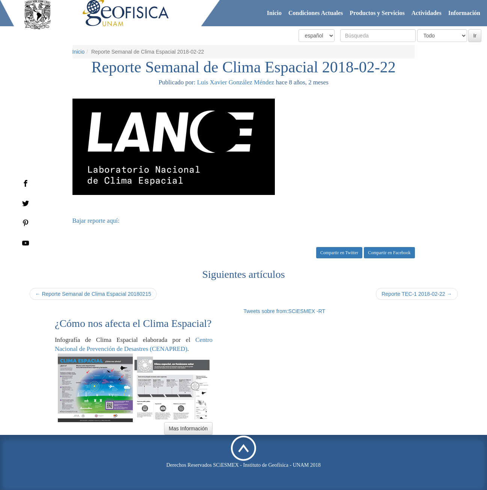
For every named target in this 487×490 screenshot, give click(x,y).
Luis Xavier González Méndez (235, 82)
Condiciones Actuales (315, 13)
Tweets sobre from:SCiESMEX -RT (285, 311)
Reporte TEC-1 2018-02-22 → (416, 294)
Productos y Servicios (377, 13)
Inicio (274, 13)
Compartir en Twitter (339, 252)
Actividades (427, 13)
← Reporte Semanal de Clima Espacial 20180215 (93, 294)
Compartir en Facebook (389, 252)
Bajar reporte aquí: (96, 220)
